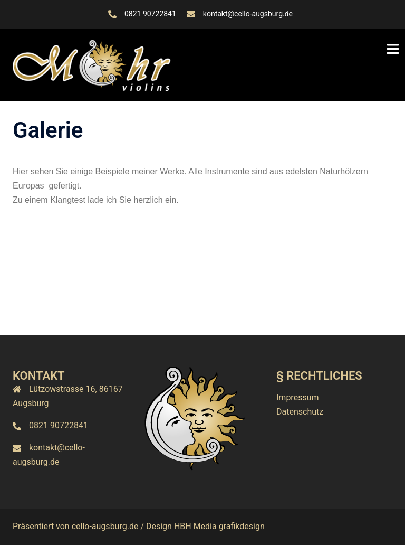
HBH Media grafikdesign (219, 526)
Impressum (297, 397)
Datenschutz (299, 412)
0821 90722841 (150, 14)
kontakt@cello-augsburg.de (248, 14)
